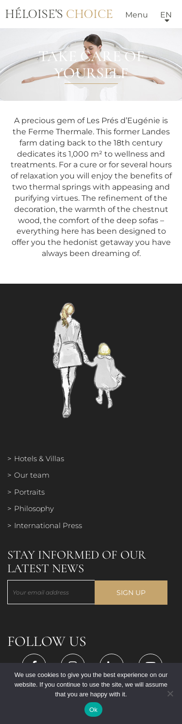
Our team (32, 475)
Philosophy (34, 508)
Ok (93, 709)
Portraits (29, 492)
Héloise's (59, 14)
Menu (136, 14)
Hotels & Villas (39, 458)
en (166, 14)
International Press (48, 525)
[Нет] (170, 693)
